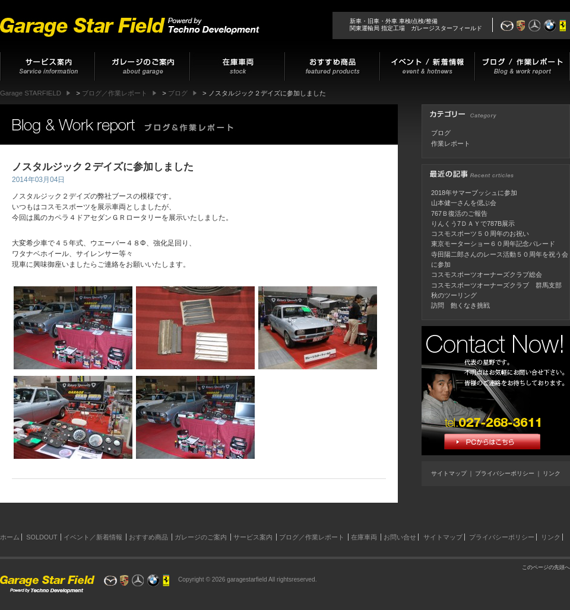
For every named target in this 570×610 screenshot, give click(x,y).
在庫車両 (364, 537)
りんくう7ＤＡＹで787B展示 (473, 223)
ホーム (10, 537)
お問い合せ (400, 537)
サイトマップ (449, 473)
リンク (551, 473)
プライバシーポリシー (504, 473)
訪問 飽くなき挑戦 (460, 305)
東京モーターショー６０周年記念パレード (493, 243)
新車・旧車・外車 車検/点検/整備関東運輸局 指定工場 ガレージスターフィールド (416, 24)
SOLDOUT (41, 537)
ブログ (441, 132)
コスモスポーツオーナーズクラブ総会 (486, 274)
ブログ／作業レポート (311, 537)
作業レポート (450, 143)
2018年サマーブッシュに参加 (474, 192)
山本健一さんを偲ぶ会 (463, 202)
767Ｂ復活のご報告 (459, 213)
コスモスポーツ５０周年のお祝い (480, 233)
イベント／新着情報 (93, 537)
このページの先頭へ (546, 567)
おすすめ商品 (148, 537)
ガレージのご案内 (201, 537)
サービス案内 (253, 537)
